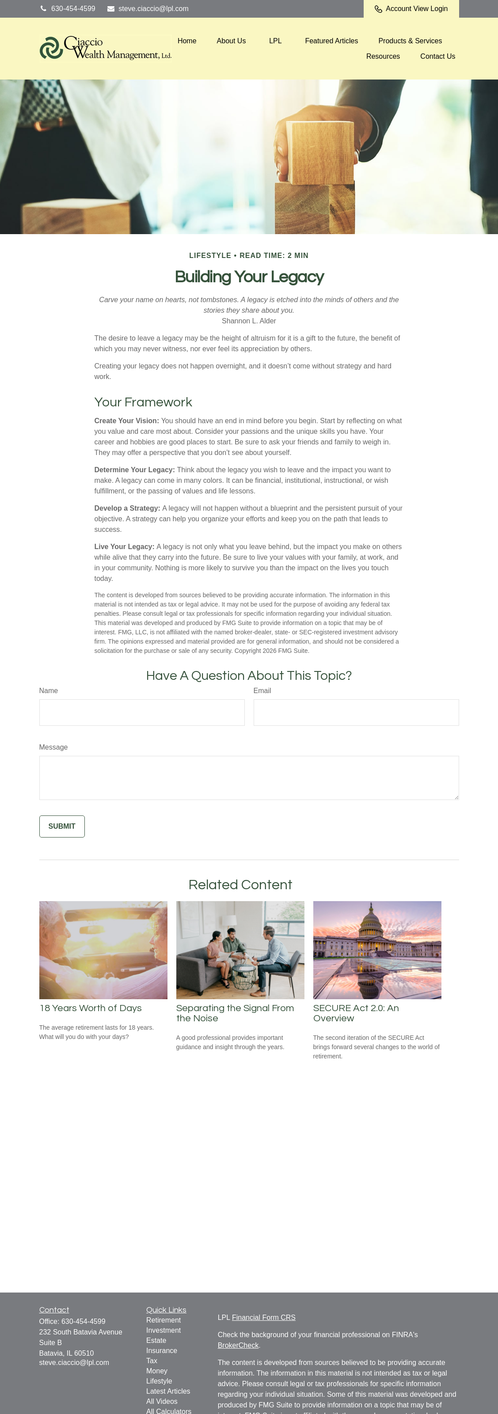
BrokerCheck (238, 1345)
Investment (163, 1330)
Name (48, 690)
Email (262, 690)
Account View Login (411, 9)
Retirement (163, 1320)
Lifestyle (159, 1381)
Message (53, 747)
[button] (187, 41)
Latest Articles (168, 1391)
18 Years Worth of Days (90, 1008)
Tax (151, 1361)
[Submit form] (62, 826)
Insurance (161, 1350)
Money (156, 1371)
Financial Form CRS (264, 1317)
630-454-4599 (67, 8)
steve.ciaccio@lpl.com (147, 8)
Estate (156, 1340)
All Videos (162, 1401)
